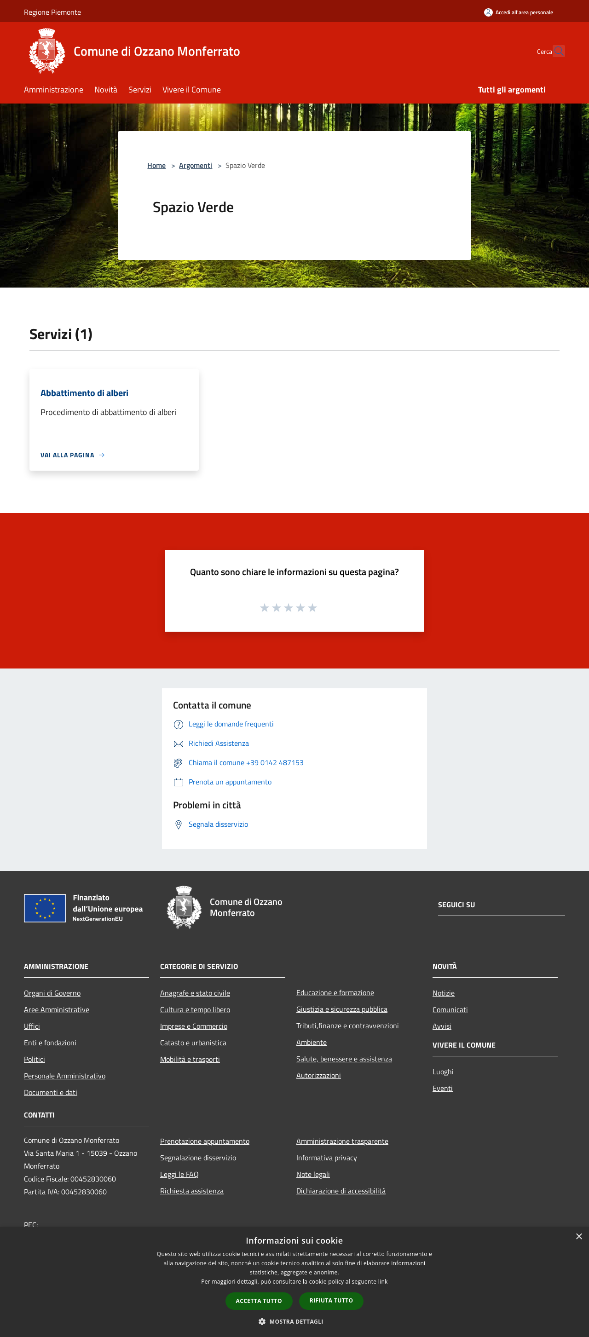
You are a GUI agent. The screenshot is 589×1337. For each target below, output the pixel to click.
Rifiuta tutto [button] (331, 1300)
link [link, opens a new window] (383, 1281)
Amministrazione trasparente (342, 1141)
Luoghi (443, 1071)
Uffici (32, 1026)
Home (156, 165)
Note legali (313, 1174)
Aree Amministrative (56, 1009)
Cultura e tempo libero (195, 1009)
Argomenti (195, 165)
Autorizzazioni (318, 1075)
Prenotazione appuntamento (204, 1141)
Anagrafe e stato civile (195, 992)
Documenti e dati (50, 1092)
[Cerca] (554, 51)
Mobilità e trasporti (190, 1059)
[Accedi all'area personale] (518, 12)
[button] (294, 1321)
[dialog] (294, 1282)
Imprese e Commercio (193, 1026)
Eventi (443, 1088)
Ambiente (311, 1042)
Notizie (444, 992)
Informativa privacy (326, 1157)
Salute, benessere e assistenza (344, 1058)
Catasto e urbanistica (193, 1042)
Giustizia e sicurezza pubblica (341, 1008)
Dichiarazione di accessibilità (341, 1190)
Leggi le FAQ (179, 1174)
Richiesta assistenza (192, 1190)
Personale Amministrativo (64, 1075)
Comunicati (450, 1009)
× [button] (578, 1236)
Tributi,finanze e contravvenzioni (347, 1025)
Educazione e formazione (335, 992)
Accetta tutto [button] (259, 1301)
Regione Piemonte (52, 11)
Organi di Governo (52, 992)
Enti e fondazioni (50, 1042)
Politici (34, 1059)
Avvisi (442, 1026)
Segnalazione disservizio (198, 1157)
